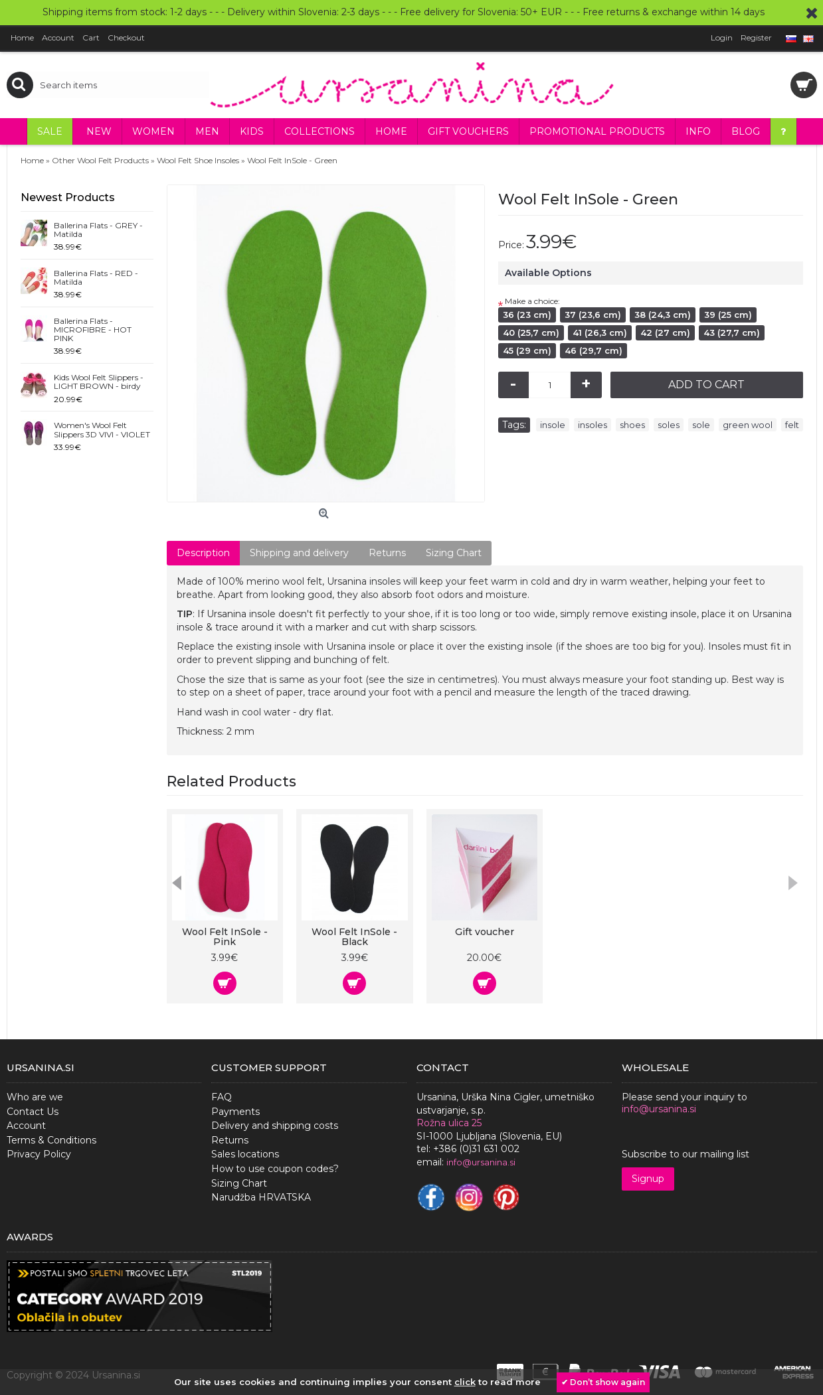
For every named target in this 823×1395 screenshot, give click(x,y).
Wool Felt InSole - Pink (225, 937)
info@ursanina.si (659, 1109)
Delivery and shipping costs (274, 1126)
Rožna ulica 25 (449, 1123)
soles (669, 424)
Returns (387, 553)
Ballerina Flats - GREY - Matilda (98, 230)
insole (552, 424)
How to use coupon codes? (275, 1169)
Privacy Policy (39, 1154)
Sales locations (245, 1154)
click (465, 1381)
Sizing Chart (454, 553)
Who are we (35, 1097)
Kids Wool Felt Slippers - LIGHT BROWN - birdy (98, 382)
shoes (632, 424)
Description (203, 553)
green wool (748, 424)
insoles (592, 424)
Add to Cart (706, 384)
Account (26, 1126)
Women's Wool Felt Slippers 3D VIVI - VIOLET (102, 430)
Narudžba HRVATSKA (261, 1197)
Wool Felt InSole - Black (354, 937)
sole (701, 424)
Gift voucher (484, 932)
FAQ (221, 1097)
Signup (648, 1179)
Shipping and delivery (299, 553)
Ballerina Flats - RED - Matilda (96, 278)
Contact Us (32, 1112)
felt (792, 424)
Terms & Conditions (51, 1140)
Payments (235, 1112)
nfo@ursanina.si (481, 1162)
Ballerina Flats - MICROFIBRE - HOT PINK (93, 330)
